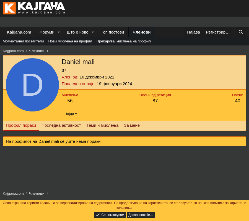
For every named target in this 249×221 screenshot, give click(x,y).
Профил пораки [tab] (21, 125)
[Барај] (240, 32)
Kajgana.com (19, 32)
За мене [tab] (132, 125)
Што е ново (77, 32)
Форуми (47, 32)
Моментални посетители (23, 41)
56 (69, 100)
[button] (59, 32)
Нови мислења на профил (70, 41)
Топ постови (112, 32)
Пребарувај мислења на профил (124, 41)
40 (237, 100)
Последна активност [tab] (61, 125)
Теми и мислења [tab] (102, 125)
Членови (142, 32)
